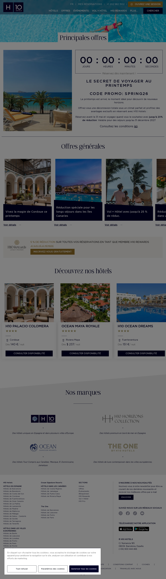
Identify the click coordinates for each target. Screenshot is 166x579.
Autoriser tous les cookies (84, 569)
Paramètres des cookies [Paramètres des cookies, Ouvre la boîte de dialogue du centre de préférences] (53, 569)
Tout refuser (22, 569)
